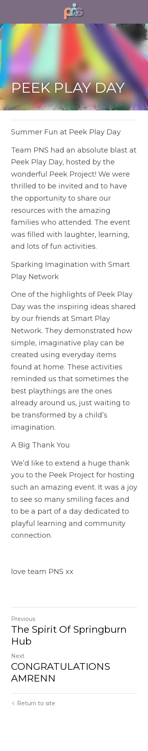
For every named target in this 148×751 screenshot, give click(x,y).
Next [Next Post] (17, 656)
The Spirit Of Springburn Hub (69, 635)
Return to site (33, 703)
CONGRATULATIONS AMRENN (60, 672)
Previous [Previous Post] (23, 618)
